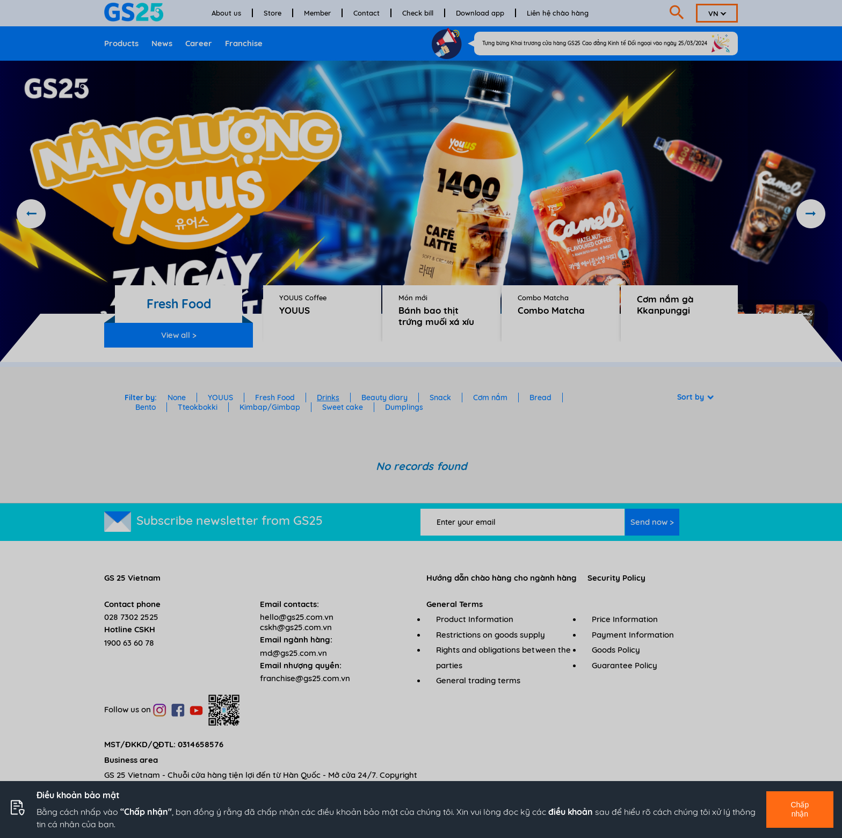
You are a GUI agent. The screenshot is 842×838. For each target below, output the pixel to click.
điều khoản (570, 811)
